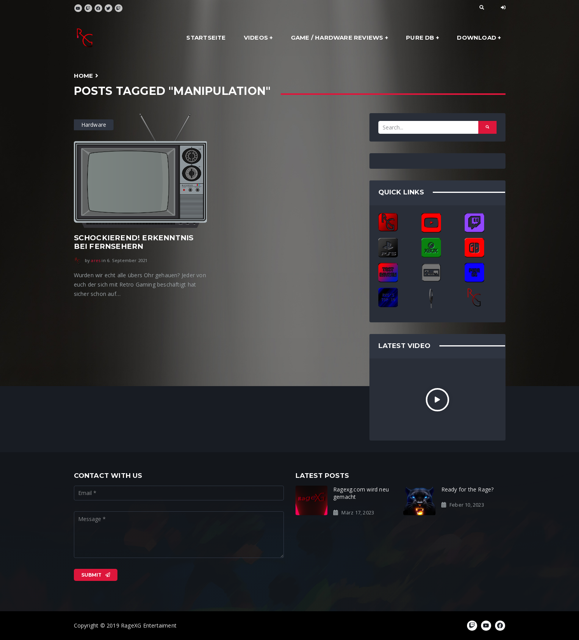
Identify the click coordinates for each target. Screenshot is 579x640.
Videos (256, 37)
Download (476, 37)
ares (95, 260)
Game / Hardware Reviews (337, 37)
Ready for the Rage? (467, 489)
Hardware (94, 124)
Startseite (206, 37)
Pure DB (420, 37)
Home (83, 75)
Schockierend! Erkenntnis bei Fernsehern (134, 242)
